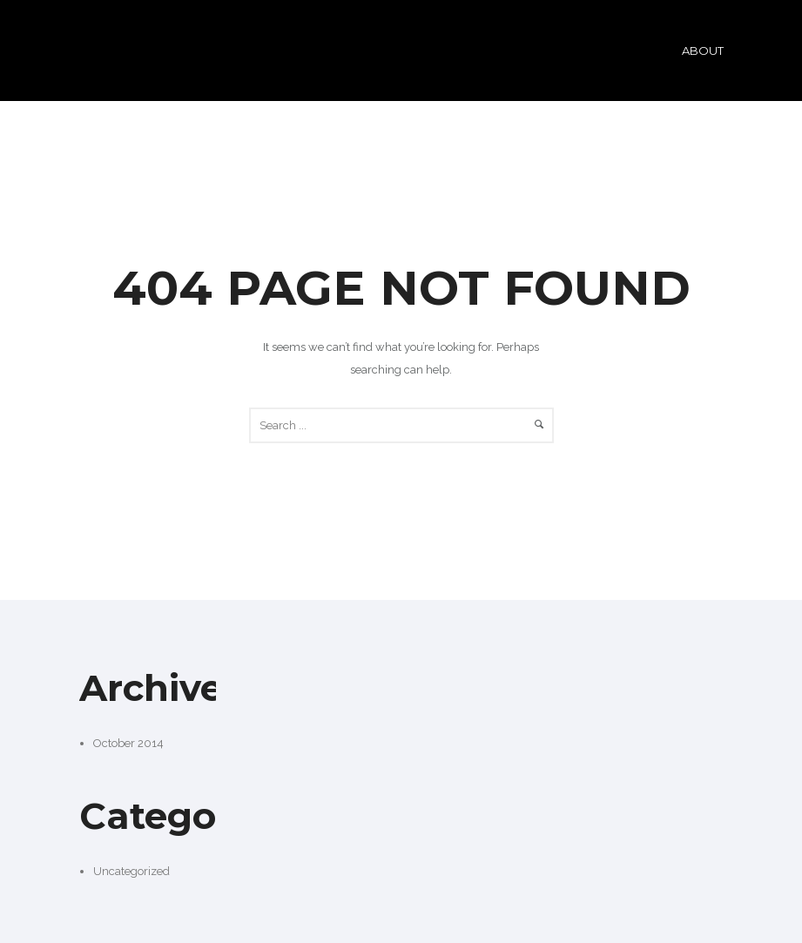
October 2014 (128, 743)
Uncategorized (131, 871)
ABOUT (703, 50)
